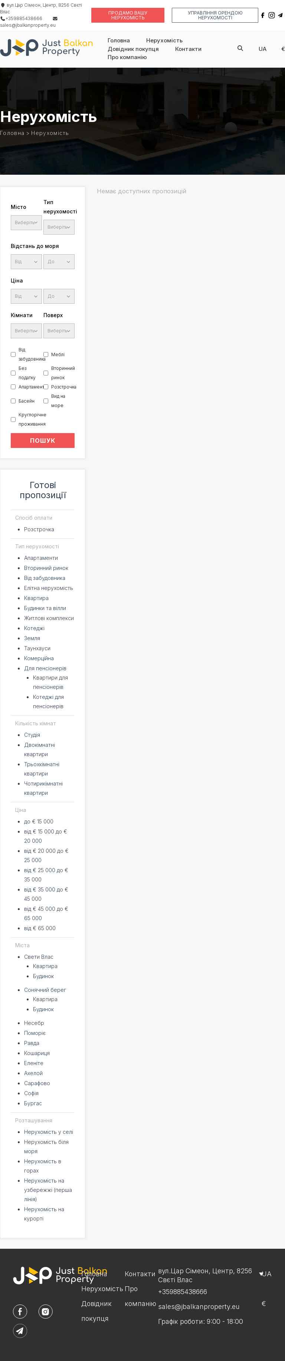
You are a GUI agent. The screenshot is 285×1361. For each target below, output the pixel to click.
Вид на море (58, 400)
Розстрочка (63, 387)
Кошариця (37, 1053)
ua (262, 48)
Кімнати (22, 315)
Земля (32, 638)
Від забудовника (32, 354)
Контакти (188, 48)
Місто (18, 207)
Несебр (34, 1023)
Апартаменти (33, 387)
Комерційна (39, 658)
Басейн (27, 401)
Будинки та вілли (45, 608)
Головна (119, 40)
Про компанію (127, 57)
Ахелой (33, 1073)
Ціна (17, 280)
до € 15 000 (38, 821)
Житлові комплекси (49, 618)
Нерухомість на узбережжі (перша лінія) (48, 1189)
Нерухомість (164, 40)
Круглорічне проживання (32, 419)
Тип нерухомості (59, 207)
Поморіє (35, 1033)
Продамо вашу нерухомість (127, 15)
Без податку (27, 372)
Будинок (43, 976)
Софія (31, 1093)
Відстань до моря (35, 246)
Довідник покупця (133, 48)
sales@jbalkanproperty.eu (199, 1306)
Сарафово (37, 1083)
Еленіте (33, 1063)
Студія (32, 735)
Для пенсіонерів (45, 668)
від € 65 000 (40, 928)
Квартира (36, 598)
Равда (31, 1043)
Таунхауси (37, 648)
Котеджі (34, 628)
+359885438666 (21, 18)
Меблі (58, 354)
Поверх (53, 315)
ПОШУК (42, 440)
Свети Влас (38, 957)
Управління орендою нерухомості (215, 15)
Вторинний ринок (63, 372)
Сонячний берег (45, 990)
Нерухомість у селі (48, 1132)
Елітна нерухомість (48, 588)
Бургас (33, 1103)
